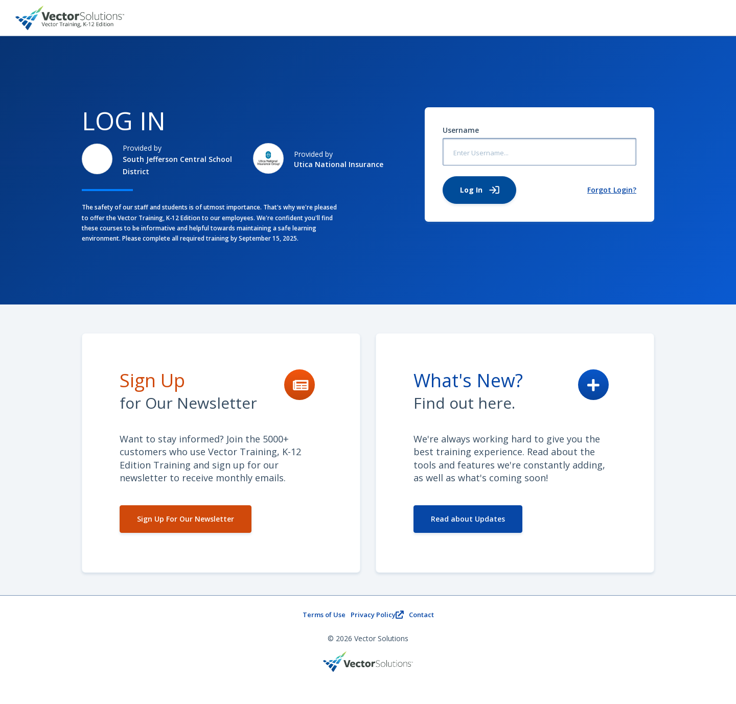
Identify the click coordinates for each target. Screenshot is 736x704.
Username (461, 130)
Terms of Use (324, 614)
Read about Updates (468, 519)
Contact (421, 614)
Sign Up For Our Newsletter (185, 519)
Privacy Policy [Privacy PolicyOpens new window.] (377, 614)
